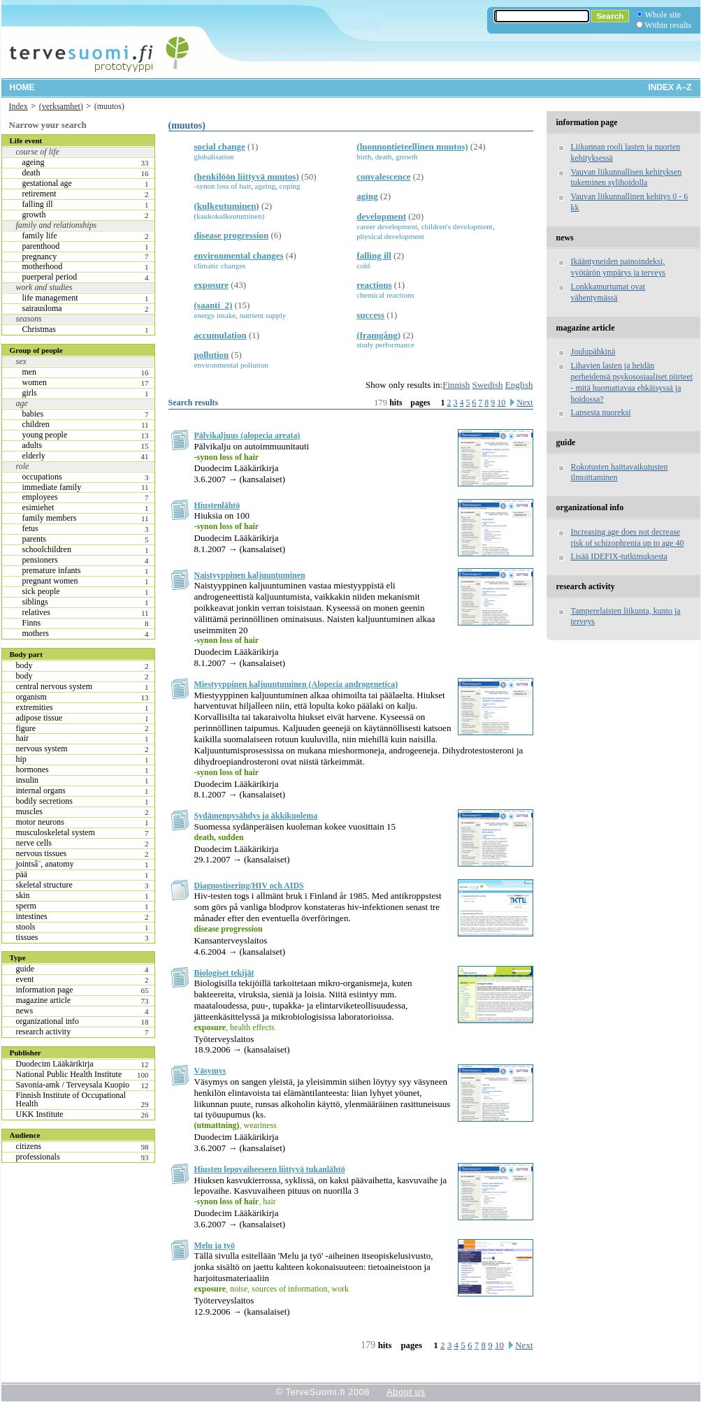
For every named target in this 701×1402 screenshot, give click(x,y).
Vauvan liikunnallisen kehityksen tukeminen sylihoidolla (626, 177)
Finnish (456, 385)
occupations (42, 477)
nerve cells (34, 843)
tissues (27, 937)
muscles (29, 811)
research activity (43, 1031)
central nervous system (54, 686)
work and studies (44, 287)
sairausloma (42, 308)
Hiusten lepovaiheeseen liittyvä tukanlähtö (269, 1169)
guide (25, 969)
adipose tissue (39, 718)
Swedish (487, 385)
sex (21, 361)
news (25, 1011)
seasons (29, 319)
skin (23, 895)
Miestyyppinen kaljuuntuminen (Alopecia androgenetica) (296, 684)
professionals (38, 1157)
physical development (390, 236)
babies (33, 414)
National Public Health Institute (69, 1074)
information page (44, 990)
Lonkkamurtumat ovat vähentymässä (608, 292)
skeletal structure (44, 885)
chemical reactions (385, 295)
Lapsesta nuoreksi (601, 412)
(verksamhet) (61, 106)
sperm (26, 906)
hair (22, 738)
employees (40, 497)
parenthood (41, 246)
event (25, 979)
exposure (211, 285)
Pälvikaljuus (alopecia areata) (247, 435)
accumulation (220, 335)
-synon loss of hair (222, 186)
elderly (33, 456)
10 (501, 402)
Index (18, 106)
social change (219, 146)
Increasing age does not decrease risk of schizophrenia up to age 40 (627, 537)
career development (386, 226)
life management (50, 298)
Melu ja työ (214, 1245)
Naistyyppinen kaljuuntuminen (249, 575)
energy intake (215, 315)
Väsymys (210, 1071)
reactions (373, 285)
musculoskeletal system (55, 832)
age (22, 403)
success (370, 315)
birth (363, 156)
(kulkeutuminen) (226, 206)
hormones (32, 769)
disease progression (231, 235)
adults (32, 445)
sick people (41, 591)
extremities (34, 707)
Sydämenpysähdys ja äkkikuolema (256, 816)
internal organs (41, 790)
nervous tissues (41, 853)
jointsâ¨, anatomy (45, 864)
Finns (31, 623)
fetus (30, 528)
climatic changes (220, 265)
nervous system (42, 748)
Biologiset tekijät (224, 973)
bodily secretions (44, 801)
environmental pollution (231, 365)
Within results (668, 25)
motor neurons (40, 822)
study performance (385, 344)
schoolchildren (46, 549)
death (31, 173)
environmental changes (239, 255)
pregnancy (39, 256)
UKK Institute (40, 1114)
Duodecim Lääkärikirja (55, 1064)
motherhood (42, 266)
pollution (211, 354)
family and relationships (56, 225)
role (22, 466)
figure (26, 728)
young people (45, 435)
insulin (27, 780)
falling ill (37, 204)
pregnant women (50, 581)
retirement (39, 193)
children (36, 424)
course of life (37, 152)
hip (21, 759)
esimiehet (38, 507)
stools (26, 927)
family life (39, 235)
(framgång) (378, 335)
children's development (457, 226)
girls (29, 393)
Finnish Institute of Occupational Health (71, 1099)
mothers (36, 633)
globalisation (214, 156)
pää (22, 874)
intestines (32, 916)
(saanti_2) (213, 305)
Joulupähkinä (593, 351)
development (381, 216)
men (29, 372)
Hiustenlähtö (217, 505)
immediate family (52, 487)
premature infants (51, 570)
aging (366, 196)
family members (49, 518)
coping (290, 186)
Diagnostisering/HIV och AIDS (249, 885)
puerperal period (50, 277)
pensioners (40, 560)
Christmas (39, 329)
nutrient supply (263, 315)
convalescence (383, 176)
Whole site (663, 15)
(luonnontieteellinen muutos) (412, 146)
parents (34, 539)
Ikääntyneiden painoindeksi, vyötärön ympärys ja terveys (618, 266)
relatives (36, 612)
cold (363, 265)
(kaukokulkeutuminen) (229, 216)
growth (34, 214)
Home (22, 87)
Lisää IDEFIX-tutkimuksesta (619, 556)
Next (524, 402)
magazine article (43, 1000)
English (519, 385)
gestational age (47, 183)
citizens (29, 1146)
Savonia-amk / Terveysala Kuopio (73, 1085)
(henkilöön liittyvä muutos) (246, 176)
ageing (33, 162)
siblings (35, 602)
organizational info (47, 1021)
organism (31, 697)
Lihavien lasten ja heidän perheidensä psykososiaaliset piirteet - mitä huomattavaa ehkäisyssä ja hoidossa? (632, 382)
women (34, 382)
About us (405, 1392)
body (24, 665)
